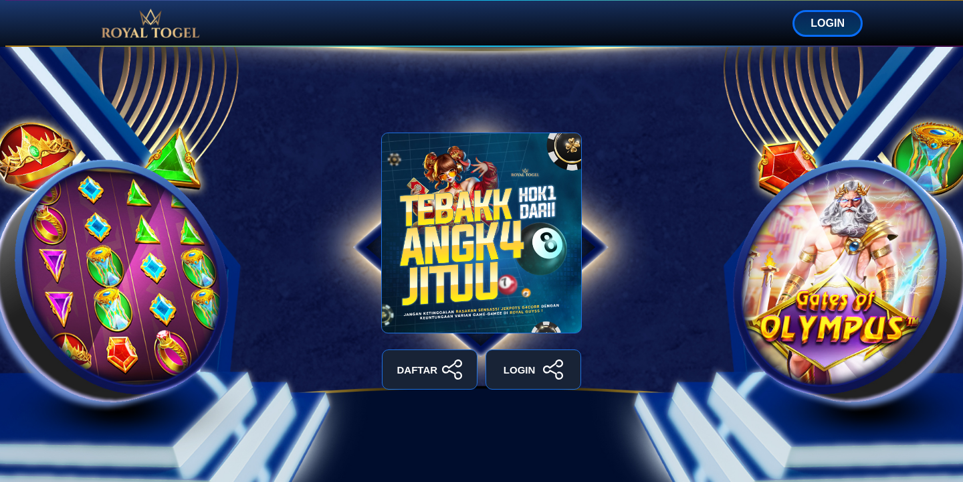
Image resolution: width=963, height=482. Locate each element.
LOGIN (828, 23)
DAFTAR (430, 369)
